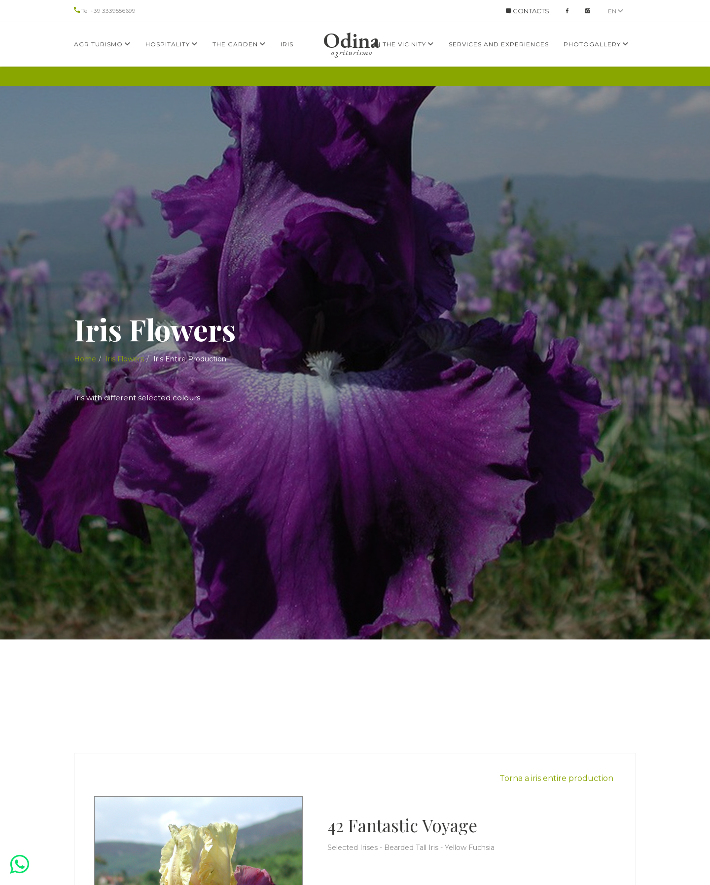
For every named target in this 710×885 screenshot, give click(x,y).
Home (85, 358)
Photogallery (596, 44)
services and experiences (499, 44)
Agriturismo (102, 44)
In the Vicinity (404, 44)
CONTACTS (527, 11)
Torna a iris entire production (556, 778)
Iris (287, 44)
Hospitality (171, 44)
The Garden (239, 44)
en (615, 11)
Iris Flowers (125, 358)
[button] (19, 864)
